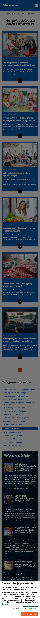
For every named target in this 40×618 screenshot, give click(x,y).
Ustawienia (15, 608)
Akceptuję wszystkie (29, 614)
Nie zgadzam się (30, 608)
